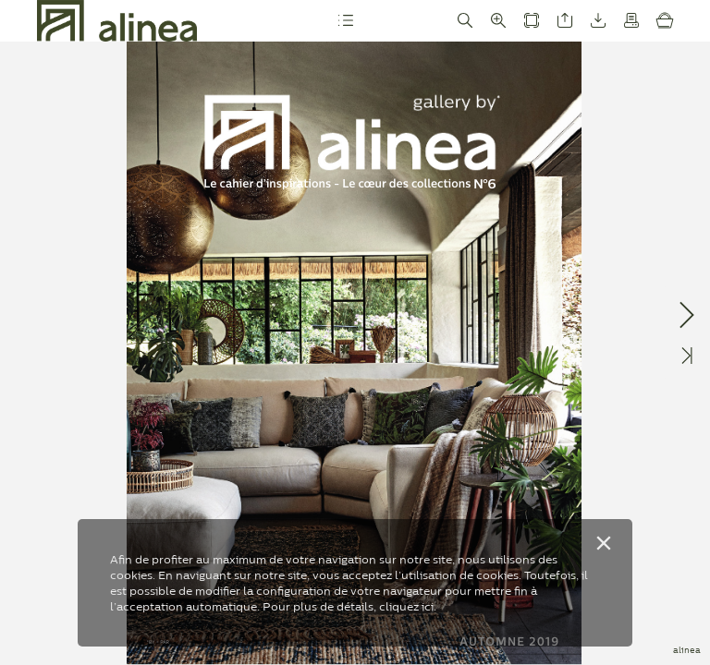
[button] (345, 21)
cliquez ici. (407, 606)
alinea (687, 650)
